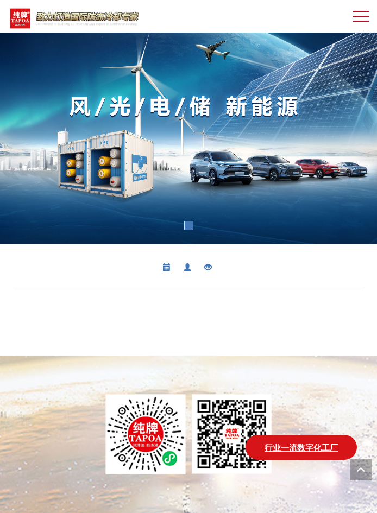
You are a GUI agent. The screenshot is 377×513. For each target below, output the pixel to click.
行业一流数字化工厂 (301, 447)
